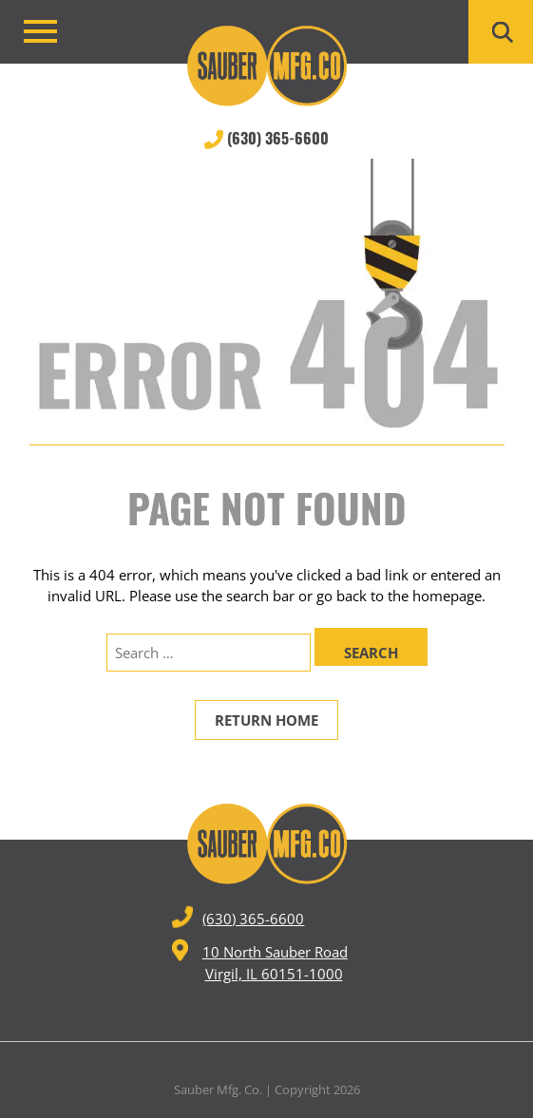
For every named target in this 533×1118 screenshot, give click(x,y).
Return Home (266, 720)
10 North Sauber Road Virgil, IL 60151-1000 (260, 960)
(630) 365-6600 (266, 137)
